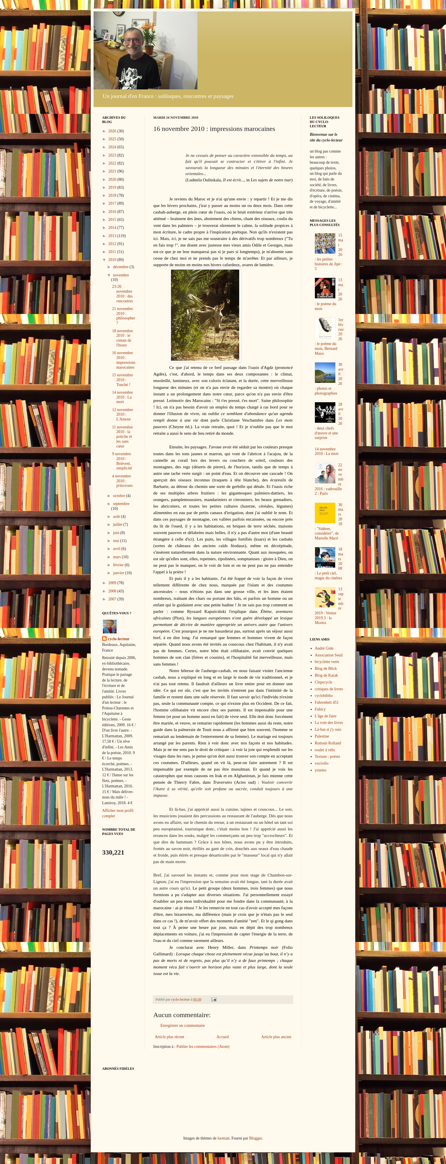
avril (117, 549)
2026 (112, 131)
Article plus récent (169, 1037)
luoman (224, 1138)
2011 (112, 252)
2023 (112, 155)
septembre (121, 504)
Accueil (222, 1037)
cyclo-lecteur (118, 639)
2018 (112, 195)
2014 (112, 227)
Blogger (255, 1138)
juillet (118, 524)
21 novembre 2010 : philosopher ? (123, 316)
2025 (112, 139)
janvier (119, 573)
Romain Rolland (328, 743)
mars (117, 557)
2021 (112, 171)
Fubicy (320, 709)
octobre (119, 496)
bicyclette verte (327, 662)
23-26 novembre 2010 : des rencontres (122, 293)
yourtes (321, 770)
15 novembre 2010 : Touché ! (122, 380)
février (119, 565)
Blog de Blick (326, 668)
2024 (112, 147)
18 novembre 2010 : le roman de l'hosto (122, 338)
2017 (112, 203)
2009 (112, 583)
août (117, 516)
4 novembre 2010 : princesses (122, 481)
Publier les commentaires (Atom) (202, 1046)
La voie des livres (329, 722)
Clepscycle (323, 682)
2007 (112, 599)
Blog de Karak (326, 675)
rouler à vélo (325, 750)
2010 (112, 260)
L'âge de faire (325, 716)
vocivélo (322, 763)
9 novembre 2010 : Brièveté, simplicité (122, 461)
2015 (112, 219)
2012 (112, 244)
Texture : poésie (327, 756)
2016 (112, 212)
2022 (112, 163)
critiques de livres (329, 689)
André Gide (324, 648)
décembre (121, 267)
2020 (112, 179)
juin (116, 533)
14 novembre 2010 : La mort (122, 397)
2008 (112, 591)
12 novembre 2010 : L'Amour (122, 415)
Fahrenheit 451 (327, 702)
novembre (121, 275)
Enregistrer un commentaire (182, 1025)
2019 (112, 187)
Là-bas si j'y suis (328, 729)
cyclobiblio (324, 695)
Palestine (322, 736)
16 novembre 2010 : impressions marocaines (123, 360)
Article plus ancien (276, 1037)
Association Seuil (329, 655)
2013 (112, 236)
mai (116, 541)
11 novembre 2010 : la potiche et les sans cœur (122, 436)
